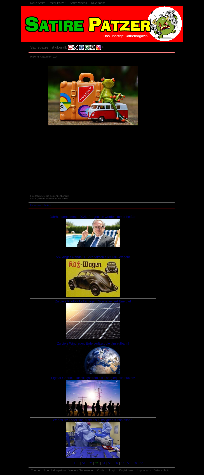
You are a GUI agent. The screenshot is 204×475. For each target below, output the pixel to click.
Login (112, 470)
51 (84, 463)
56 (116, 463)
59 (135, 463)
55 (110, 463)
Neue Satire (38, 2)
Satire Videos (78, 2)
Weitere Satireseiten (81, 470)
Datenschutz (162, 470)
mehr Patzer (57, 2)
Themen (36, 470)
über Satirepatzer (55, 470)
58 (129, 463)
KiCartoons (98, 2)
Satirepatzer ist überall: (48, 47)
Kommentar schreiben (40, 205)
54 (104, 463)
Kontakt (102, 470)
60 (141, 463)
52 (90, 463)
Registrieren (126, 470)
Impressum (144, 470)
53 (97, 463)
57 (123, 463)
